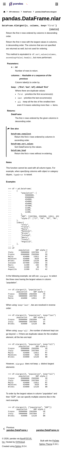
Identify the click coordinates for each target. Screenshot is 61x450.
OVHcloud (20, 442)
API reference (14, 12)
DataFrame (27, 12)
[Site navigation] (4, 4)
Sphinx (18, 446)
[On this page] (56, 4)
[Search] (51, 4)
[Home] (4, 11)
